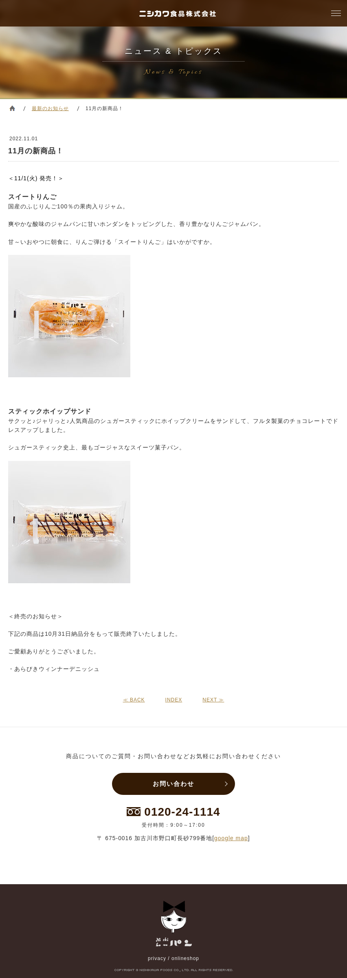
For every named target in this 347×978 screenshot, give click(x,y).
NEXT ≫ (213, 700)
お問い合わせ (173, 783)
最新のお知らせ (50, 108)
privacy (157, 958)
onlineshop (185, 958)
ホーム (12, 108)
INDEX (173, 700)
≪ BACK (134, 700)
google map (231, 838)
